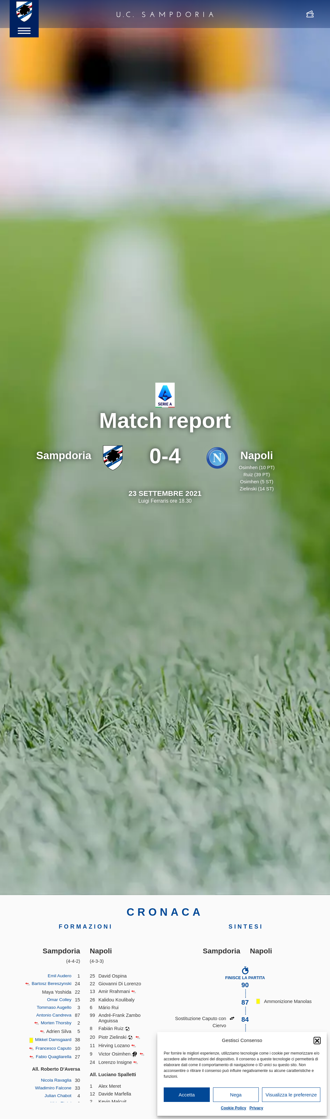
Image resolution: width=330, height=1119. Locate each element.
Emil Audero (59, 976)
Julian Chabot (57, 1095)
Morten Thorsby (54, 1023)
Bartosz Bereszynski (50, 983)
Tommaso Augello (52, 1007)
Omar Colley (58, 999)
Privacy (256, 1108)
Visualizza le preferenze (291, 1094)
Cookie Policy (233, 1108)
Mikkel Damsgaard (52, 1039)
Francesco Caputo (52, 1048)
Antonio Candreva (53, 1015)
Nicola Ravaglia (55, 1080)
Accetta (187, 1094)
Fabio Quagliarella (52, 1056)
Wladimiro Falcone (52, 1088)
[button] (317, 1040)
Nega (236, 1094)
